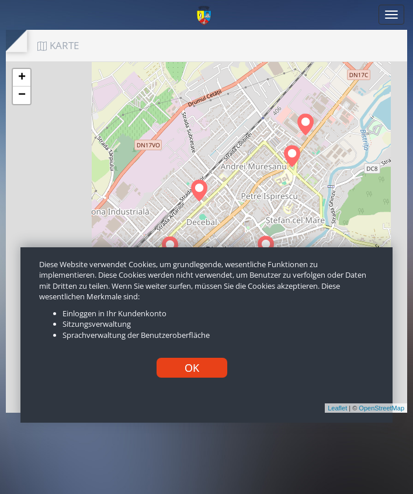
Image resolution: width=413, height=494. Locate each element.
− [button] (22, 95)
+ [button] (22, 78)
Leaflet (337, 408)
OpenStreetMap (381, 408)
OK (192, 368)
